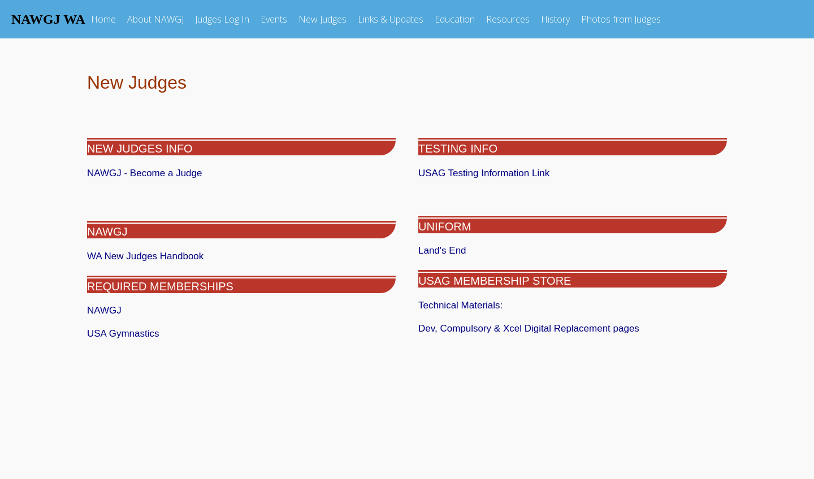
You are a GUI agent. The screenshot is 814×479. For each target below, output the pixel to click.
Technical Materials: (485, 305)
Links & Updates (390, 19)
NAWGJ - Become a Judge (144, 173)
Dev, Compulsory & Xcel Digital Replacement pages (528, 328)
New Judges (322, 19)
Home (103, 19)
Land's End (442, 250)
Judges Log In (222, 19)
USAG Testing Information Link (483, 173)
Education (455, 19)
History (555, 19)
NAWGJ (109, 231)
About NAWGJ (155, 19)
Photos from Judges (621, 19)
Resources (508, 19)
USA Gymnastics (123, 333)
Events (274, 19)
